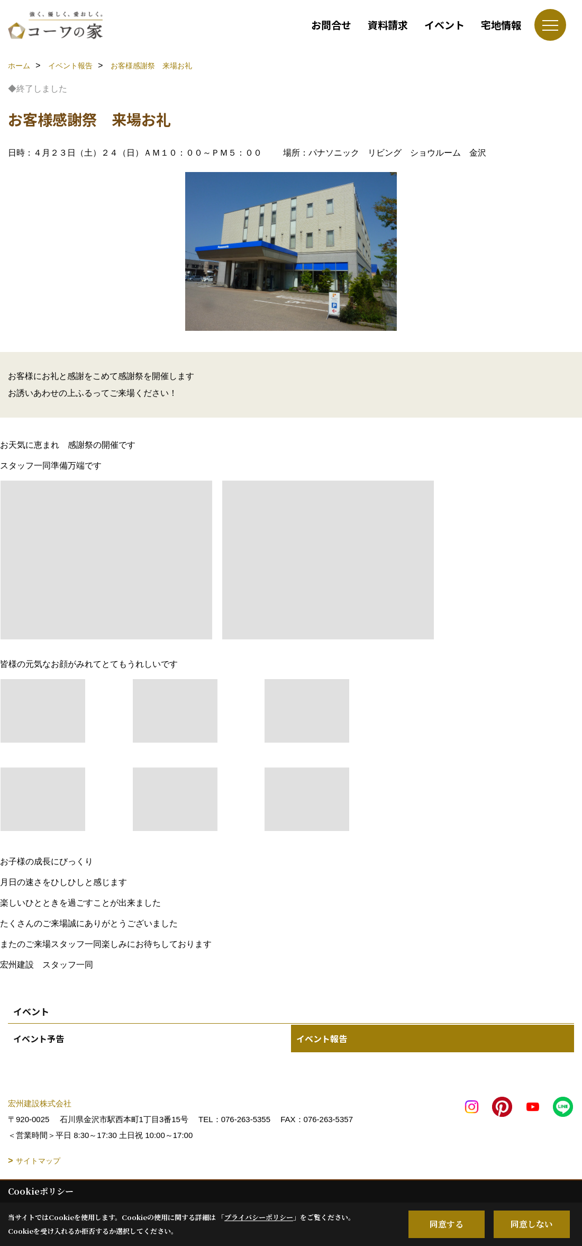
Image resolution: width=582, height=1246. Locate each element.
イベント (444, 24)
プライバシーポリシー (258, 1217)
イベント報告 (321, 1038)
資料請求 (388, 24)
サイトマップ (38, 1161)
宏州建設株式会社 (39, 1103)
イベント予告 (38, 1038)
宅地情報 (501, 24)
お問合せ (331, 24)
